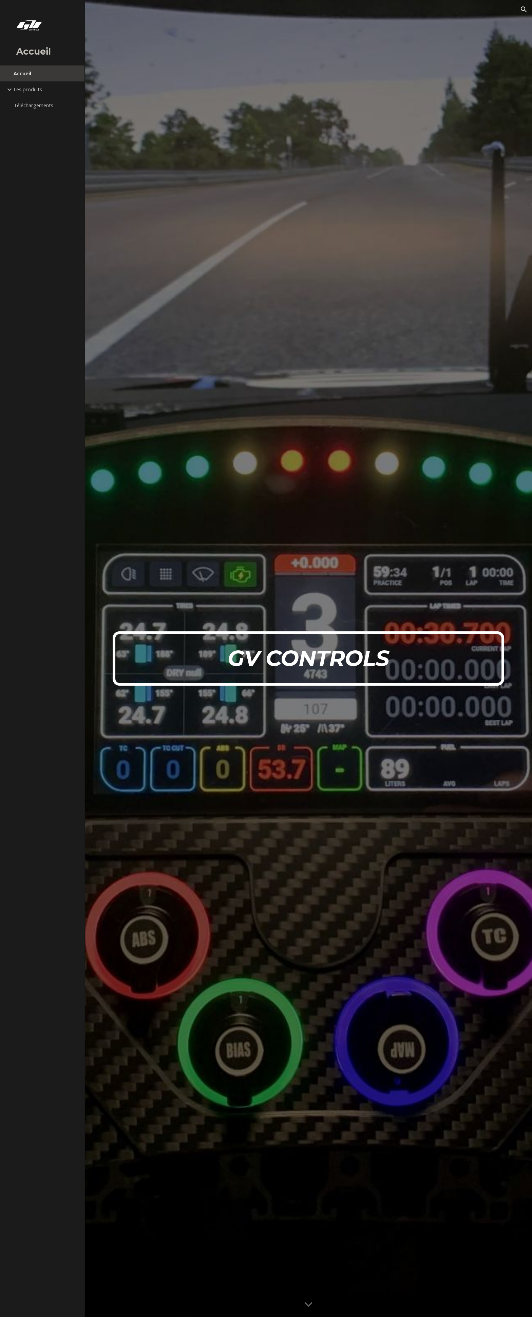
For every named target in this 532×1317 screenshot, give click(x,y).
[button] (524, 9)
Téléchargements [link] (33, 105)
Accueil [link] (22, 73)
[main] (308, 658)
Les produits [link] (28, 89)
